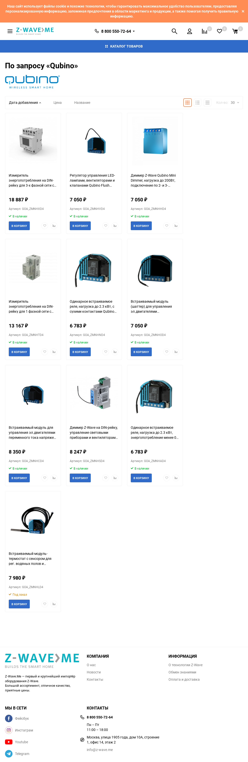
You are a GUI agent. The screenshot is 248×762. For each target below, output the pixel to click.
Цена (58, 102)
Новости (94, 672)
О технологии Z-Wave (185, 665)
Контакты (95, 679)
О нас (91, 665)
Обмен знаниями (182, 672)
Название (82, 102)
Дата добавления (25, 102)
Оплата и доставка (184, 679)
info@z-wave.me (100, 749)
